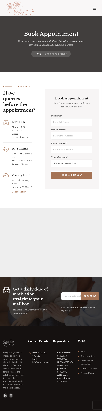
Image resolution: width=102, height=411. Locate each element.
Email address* (59, 129)
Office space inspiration (87, 362)
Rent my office (88, 356)
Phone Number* (59, 143)
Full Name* (57, 116)
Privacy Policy (87, 373)
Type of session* (60, 157)
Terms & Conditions (79, 307)
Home (38, 54)
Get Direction (19, 191)
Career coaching (89, 368)
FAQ (83, 351)
